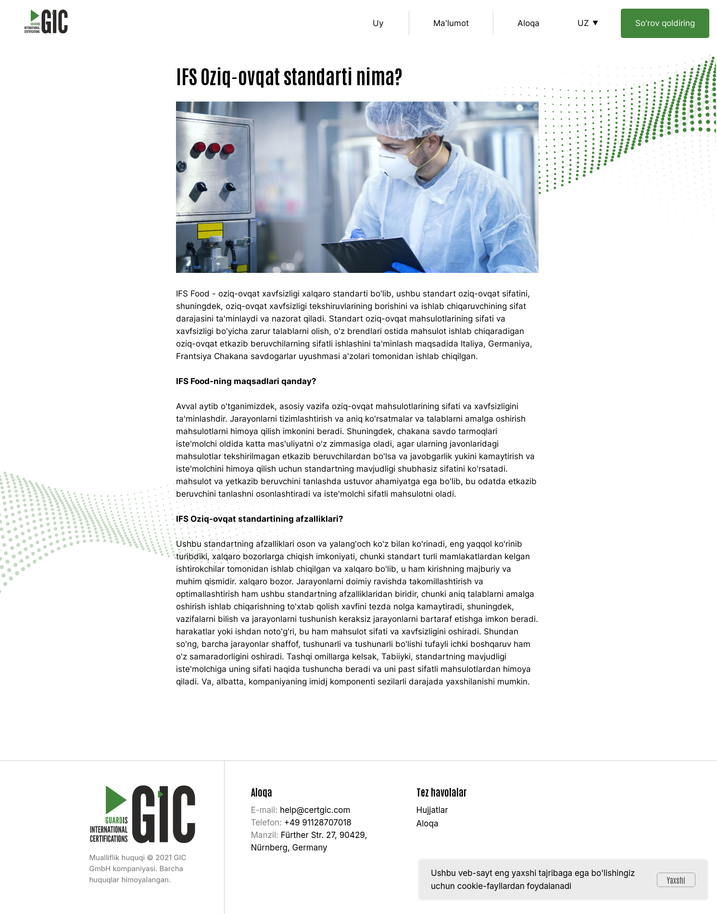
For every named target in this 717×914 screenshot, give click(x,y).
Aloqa (528, 23)
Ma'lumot (451, 23)
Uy (378, 23)
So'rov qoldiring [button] (665, 23)
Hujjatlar (432, 810)
